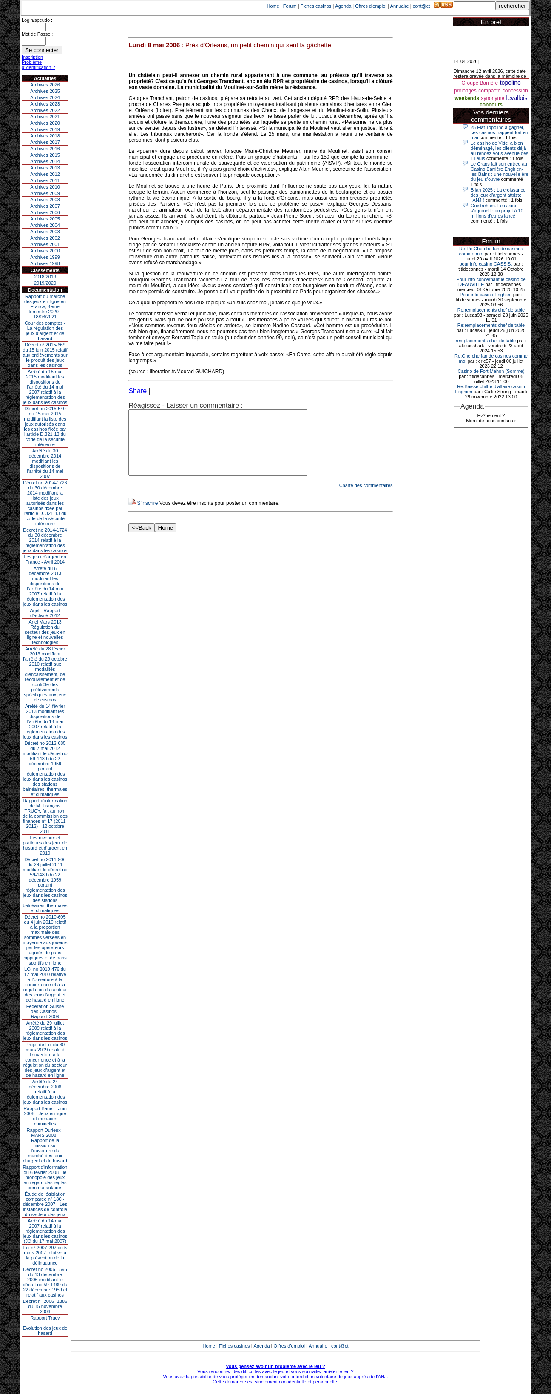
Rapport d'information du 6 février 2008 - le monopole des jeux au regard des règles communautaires (45, 1177)
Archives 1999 (45, 257)
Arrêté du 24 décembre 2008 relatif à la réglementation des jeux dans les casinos (45, 1092)
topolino (510, 82)
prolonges (465, 91)
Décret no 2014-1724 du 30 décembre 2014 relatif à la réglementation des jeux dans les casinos (45, 540)
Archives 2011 (45, 180)
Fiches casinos (316, 6)
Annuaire (399, 6)
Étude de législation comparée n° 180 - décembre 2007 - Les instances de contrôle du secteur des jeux (45, 1204)
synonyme (492, 98)
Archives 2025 (45, 91)
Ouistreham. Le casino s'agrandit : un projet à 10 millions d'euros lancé (497, 210)
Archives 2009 (45, 193)
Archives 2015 (45, 154)
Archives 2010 (45, 186)
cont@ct (421, 6)
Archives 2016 (45, 148)
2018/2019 (45, 276)
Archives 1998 (45, 263)
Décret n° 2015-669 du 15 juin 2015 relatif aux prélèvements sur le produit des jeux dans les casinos (45, 355)
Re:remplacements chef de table (491, 309)
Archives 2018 (45, 135)
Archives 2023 (45, 103)
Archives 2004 (45, 225)
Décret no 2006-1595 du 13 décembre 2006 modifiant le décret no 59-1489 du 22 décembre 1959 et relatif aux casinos (45, 1282)
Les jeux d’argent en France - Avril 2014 (45, 559)
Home (273, 6)
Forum (290, 6)
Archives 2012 (45, 174)
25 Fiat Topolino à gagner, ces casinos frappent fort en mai (499, 132)
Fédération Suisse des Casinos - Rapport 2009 (45, 1011)
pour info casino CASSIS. (485, 263)
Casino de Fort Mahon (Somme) (490, 371)
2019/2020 (45, 283)
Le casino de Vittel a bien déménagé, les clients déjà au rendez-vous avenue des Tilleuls (499, 150)
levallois (517, 97)
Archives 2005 (45, 218)
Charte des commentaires (366, 498)
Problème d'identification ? (38, 65)
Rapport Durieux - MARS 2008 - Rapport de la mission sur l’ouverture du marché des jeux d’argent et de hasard (45, 1145)
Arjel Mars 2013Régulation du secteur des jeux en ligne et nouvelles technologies (45, 632)
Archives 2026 (45, 84)
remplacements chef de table (486, 340)
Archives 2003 (45, 231)
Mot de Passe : (37, 34)
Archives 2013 (45, 167)
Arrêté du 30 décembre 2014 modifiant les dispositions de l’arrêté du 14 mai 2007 (45, 463)
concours (491, 105)
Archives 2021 (45, 116)
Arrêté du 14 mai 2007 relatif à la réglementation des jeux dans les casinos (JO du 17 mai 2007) (45, 1231)
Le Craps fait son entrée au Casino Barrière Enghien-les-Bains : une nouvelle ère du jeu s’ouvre (499, 171)
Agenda (343, 6)
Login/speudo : (37, 20)
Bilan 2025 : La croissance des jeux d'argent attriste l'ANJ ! (498, 195)
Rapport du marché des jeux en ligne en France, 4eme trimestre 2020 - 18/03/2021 (45, 306)
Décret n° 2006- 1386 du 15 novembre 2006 (45, 1306)
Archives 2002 (45, 237)
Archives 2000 (45, 250)
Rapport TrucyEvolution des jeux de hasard (45, 1325)
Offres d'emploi (370, 6)
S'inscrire (147, 516)
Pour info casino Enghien (485, 294)
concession (515, 91)
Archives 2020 (45, 123)
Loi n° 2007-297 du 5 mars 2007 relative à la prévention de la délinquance (45, 1255)
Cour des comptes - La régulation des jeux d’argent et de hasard (45, 331)
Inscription (32, 57)
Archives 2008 (45, 199)
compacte (489, 91)
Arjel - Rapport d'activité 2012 (45, 613)
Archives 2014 (45, 161)
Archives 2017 (45, 142)
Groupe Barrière (479, 83)
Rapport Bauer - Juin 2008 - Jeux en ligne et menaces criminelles (45, 1116)
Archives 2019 (45, 129)
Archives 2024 (45, 97)
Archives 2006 (45, 212)
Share (137, 391)
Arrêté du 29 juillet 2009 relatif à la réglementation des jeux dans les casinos (45, 1030)
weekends (467, 98)
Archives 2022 (45, 110)
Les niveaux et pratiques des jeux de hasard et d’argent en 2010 (45, 845)
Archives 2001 (45, 244)
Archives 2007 (45, 206)
